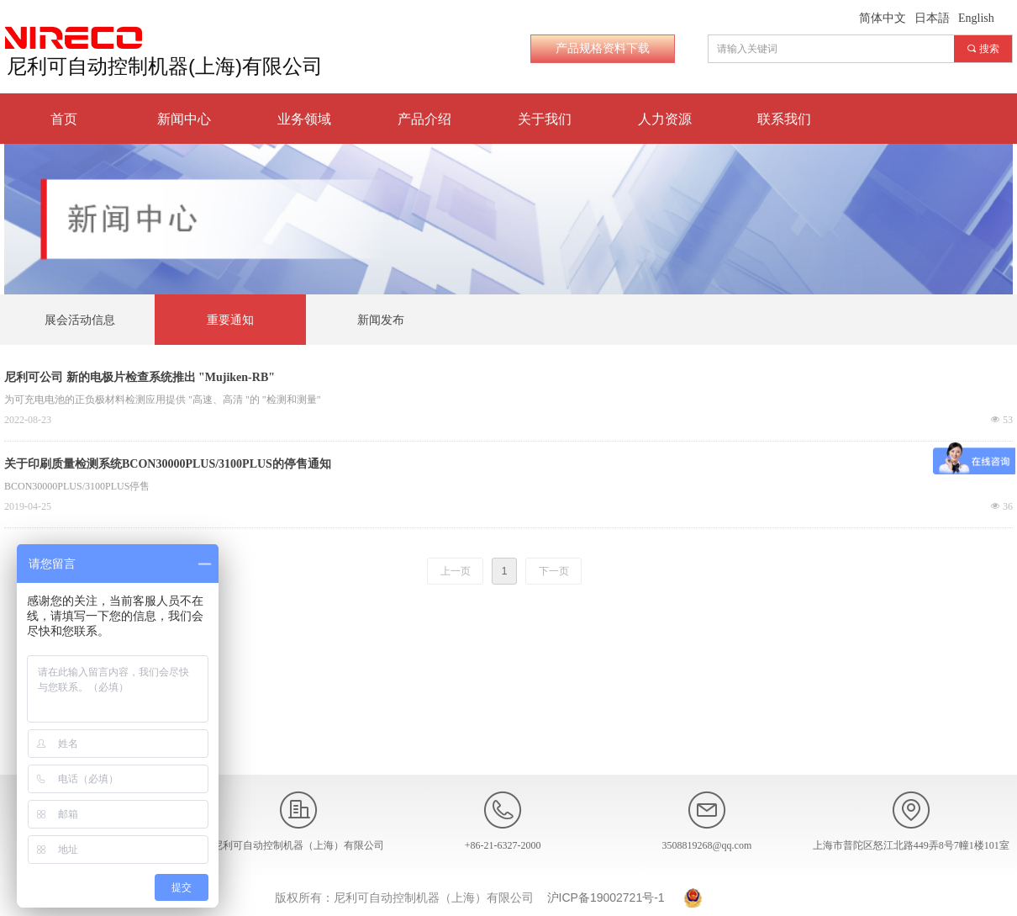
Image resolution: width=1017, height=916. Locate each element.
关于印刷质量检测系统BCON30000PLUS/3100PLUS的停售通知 (167, 464)
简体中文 (882, 18)
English (976, 18)
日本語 (932, 18)
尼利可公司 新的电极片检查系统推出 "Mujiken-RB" (139, 377)
